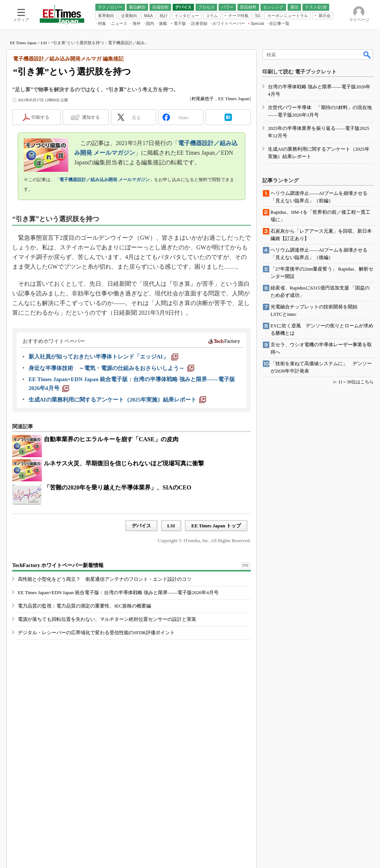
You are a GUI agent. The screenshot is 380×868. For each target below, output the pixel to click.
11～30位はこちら (356, 381)
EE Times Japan (23, 42)
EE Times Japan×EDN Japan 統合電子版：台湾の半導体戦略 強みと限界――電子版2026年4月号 (118, 592)
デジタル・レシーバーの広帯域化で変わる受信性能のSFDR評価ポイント (96, 632)
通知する (91, 117)
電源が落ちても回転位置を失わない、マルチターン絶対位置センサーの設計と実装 (107, 619)
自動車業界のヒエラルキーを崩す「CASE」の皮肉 (111, 439)
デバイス (141, 525)
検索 (367, 54)
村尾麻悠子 (202, 98)
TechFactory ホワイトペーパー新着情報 (58, 565)
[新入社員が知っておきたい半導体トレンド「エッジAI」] (103, 357)
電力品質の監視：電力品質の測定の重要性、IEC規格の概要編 (84, 606)
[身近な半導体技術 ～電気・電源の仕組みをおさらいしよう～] (111, 368)
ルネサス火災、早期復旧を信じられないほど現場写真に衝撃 (124, 463)
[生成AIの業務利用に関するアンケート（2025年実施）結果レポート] (117, 400)
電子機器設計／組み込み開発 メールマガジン (104, 179)
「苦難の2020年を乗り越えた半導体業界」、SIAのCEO (117, 487)
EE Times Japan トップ (216, 525)
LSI (44, 42)
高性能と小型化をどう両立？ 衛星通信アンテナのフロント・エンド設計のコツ (104, 579)
